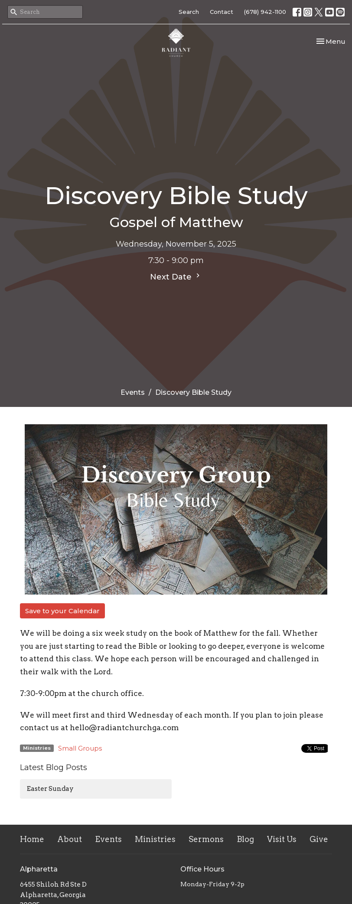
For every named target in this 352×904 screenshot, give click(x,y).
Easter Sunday (50, 789)
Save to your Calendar (62, 611)
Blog (245, 839)
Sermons (206, 839)
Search (189, 11)
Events (133, 392)
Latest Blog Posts (53, 767)
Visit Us (282, 839)
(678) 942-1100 (265, 11)
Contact (221, 11)
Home (32, 839)
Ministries (155, 839)
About (69, 839)
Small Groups (80, 748)
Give (319, 839)
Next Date (176, 276)
